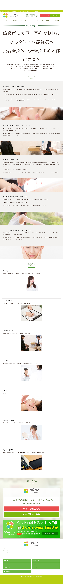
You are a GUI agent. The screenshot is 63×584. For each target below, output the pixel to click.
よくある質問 (40, 20)
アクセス (48, 20)
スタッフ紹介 (31, 20)
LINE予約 (55, 15)
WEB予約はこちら (31, 511)
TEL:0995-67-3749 (31, 502)
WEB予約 (44, 15)
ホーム (7, 20)
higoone (40, 581)
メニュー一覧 (23, 20)
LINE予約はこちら (31, 518)
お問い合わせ (56, 20)
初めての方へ (15, 20)
